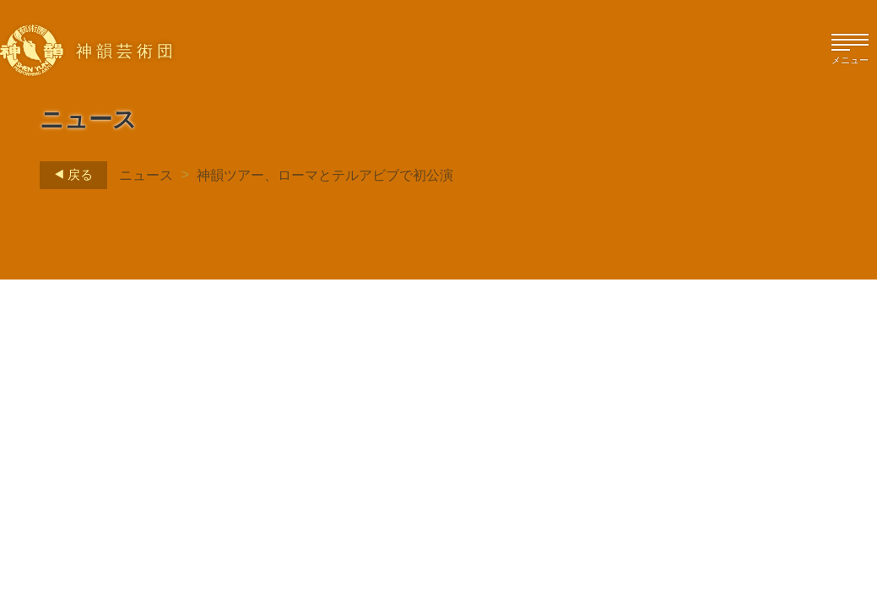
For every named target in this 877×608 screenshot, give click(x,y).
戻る (69, 175)
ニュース (146, 175)
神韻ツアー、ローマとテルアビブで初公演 (325, 175)
